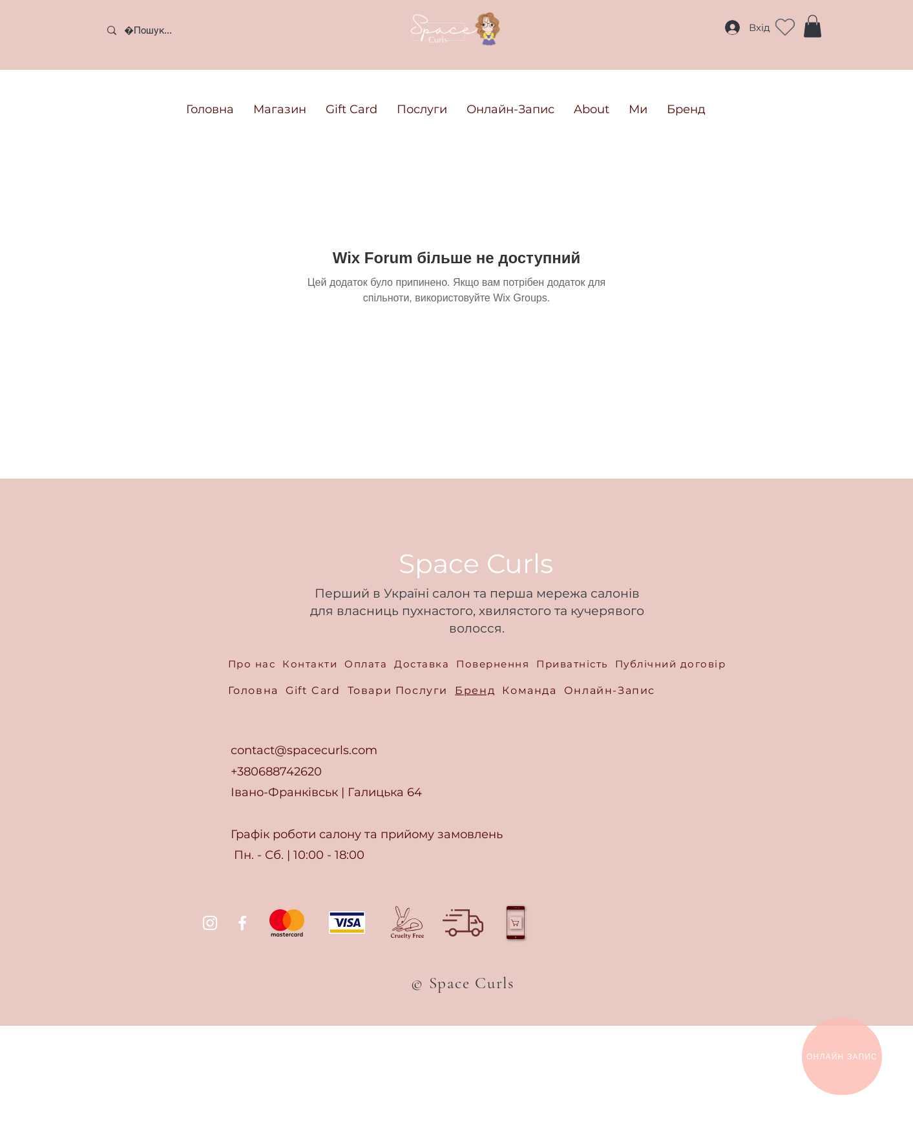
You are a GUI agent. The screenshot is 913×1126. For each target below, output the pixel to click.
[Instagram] (210, 923)
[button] (812, 26)
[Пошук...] (193, 30)
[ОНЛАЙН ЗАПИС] (842, 1056)
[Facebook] (242, 923)
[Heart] (785, 27)
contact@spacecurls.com (304, 750)
